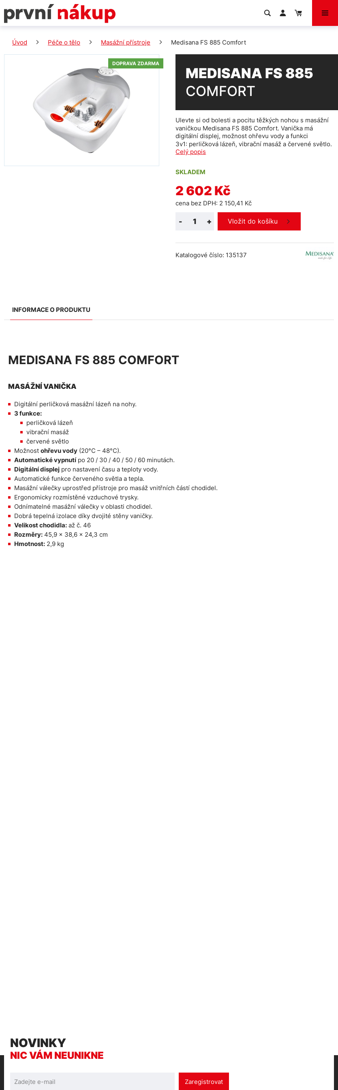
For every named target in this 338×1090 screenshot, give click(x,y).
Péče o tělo (64, 42)
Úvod (19, 42)
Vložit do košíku (253, 221)
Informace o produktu (51, 310)
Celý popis (190, 152)
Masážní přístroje (125, 42)
